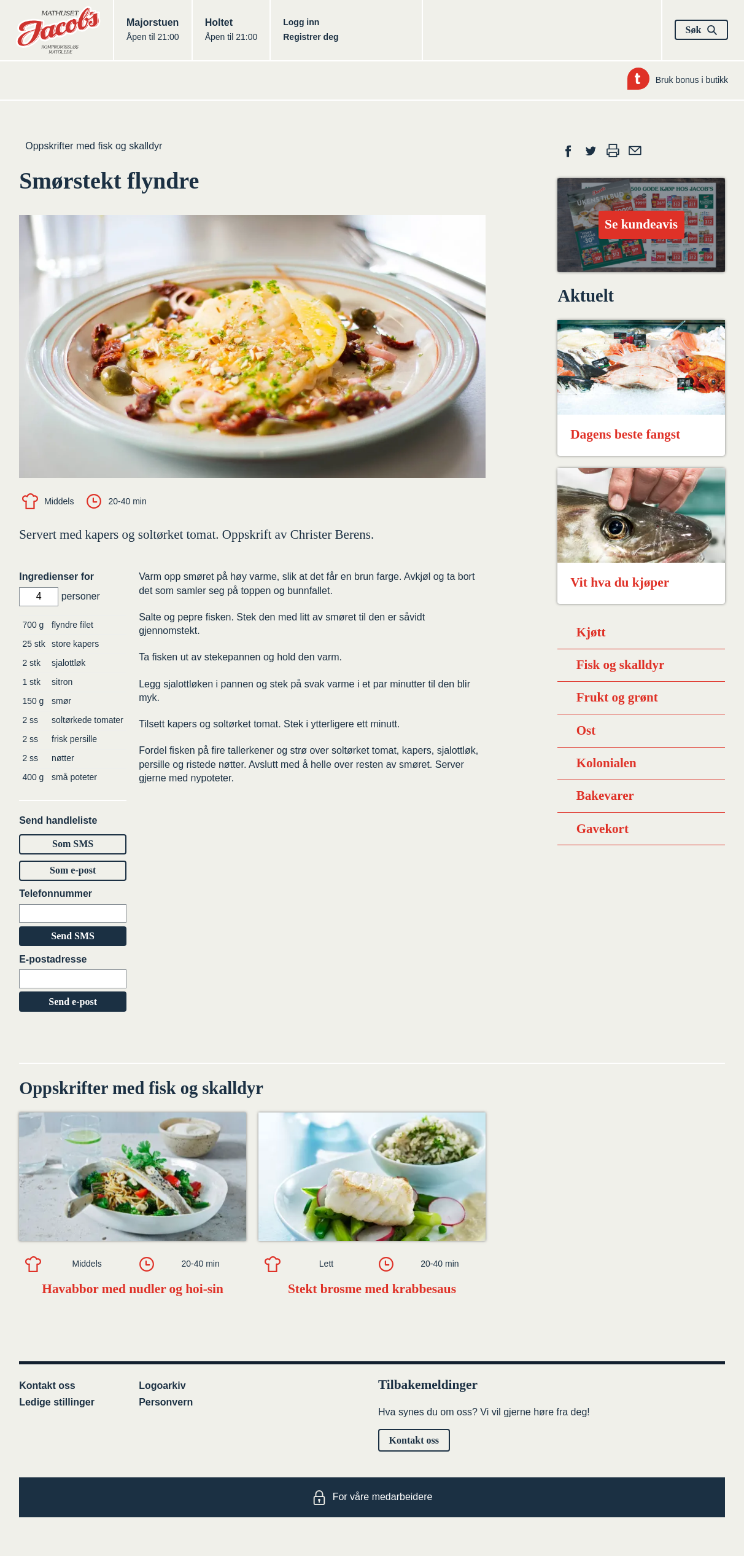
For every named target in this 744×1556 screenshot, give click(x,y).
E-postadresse (53, 959)
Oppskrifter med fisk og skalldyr (93, 146)
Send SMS (73, 936)
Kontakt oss (47, 1385)
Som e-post (73, 870)
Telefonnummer (55, 893)
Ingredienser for (56, 576)
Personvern (166, 1402)
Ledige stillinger (57, 1402)
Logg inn (301, 22)
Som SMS (72, 844)
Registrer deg (310, 37)
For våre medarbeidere (372, 1497)
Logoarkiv (162, 1385)
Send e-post (72, 1001)
